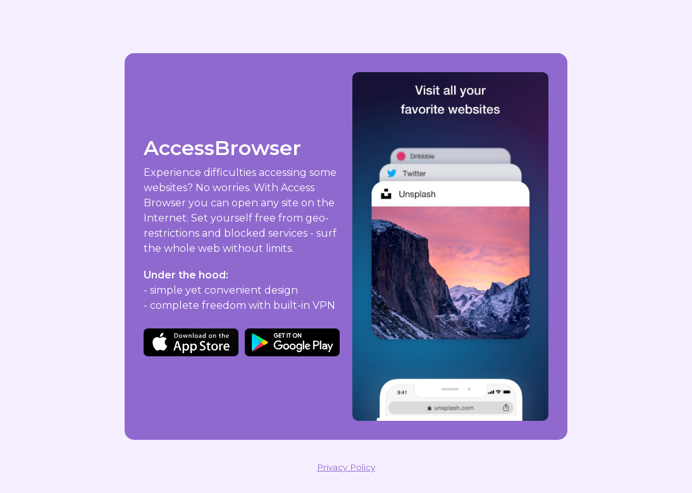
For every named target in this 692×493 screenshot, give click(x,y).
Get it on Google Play (292, 342)
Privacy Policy (346, 467)
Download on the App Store (191, 342)
